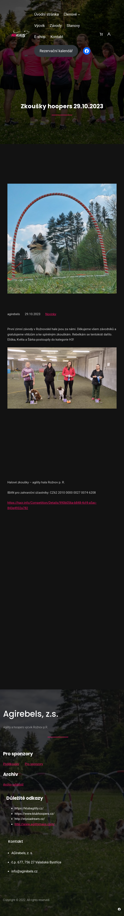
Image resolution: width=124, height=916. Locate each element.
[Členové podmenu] (79, 14)
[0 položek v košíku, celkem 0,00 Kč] (101, 34)
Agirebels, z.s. (30, 714)
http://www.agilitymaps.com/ (35, 824)
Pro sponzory (34, 764)
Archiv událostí (13, 784)
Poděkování (11, 764)
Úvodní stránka (46, 14)
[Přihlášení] (109, 34)
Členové (70, 14)
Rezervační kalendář (56, 51)
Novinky (50, 314)
